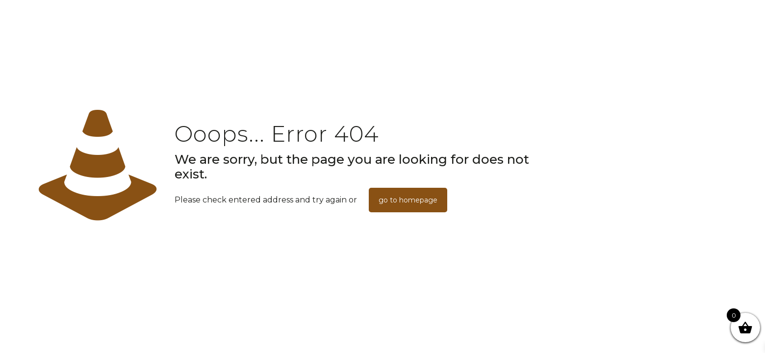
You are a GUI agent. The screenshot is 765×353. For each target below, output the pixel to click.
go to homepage (408, 200)
